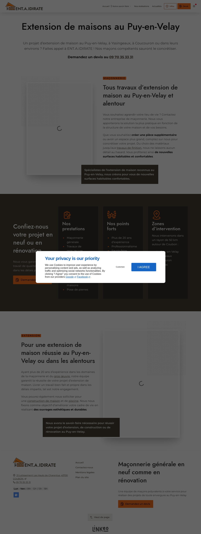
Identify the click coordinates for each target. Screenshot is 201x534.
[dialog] (100, 267)
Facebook (82, 277)
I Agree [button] (144, 267)
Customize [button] (120, 267)
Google (70, 277)
